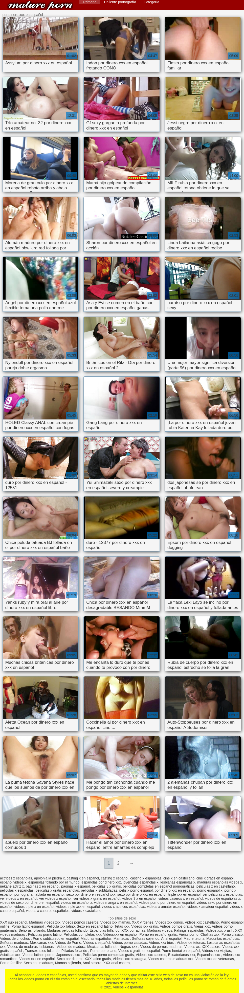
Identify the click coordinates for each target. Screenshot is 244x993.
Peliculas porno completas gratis (108, 955)
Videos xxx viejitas (216, 951)
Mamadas (122, 938)
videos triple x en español (34, 907)
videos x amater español (166, 907)
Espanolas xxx (209, 955)
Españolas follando (104, 930)
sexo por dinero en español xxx (90, 894)
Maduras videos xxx (44, 922)
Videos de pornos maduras (161, 947)
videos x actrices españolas (123, 907)
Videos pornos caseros (80, 922)
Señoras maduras (14, 943)
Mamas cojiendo (68, 963)
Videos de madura (71, 947)
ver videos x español (55, 898)
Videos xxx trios (162, 943)
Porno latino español (28, 926)
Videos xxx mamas (115, 922)
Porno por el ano (103, 951)
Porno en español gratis (158, 934)
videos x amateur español (207, 907)
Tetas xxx (122, 926)
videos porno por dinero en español (167, 902)
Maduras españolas (96, 938)
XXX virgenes (142, 922)
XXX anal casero (116, 963)
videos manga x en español (115, 902)
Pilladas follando (74, 951)
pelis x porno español (136, 890)
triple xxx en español (184, 894)
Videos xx (191, 947)
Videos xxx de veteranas (214, 959)
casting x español (114, 878)
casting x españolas (145, 878)
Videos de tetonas (191, 943)
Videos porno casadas (129, 943)
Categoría (151, 2)
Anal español (171, 938)
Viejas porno (188, 934)
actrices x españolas (16, 878)
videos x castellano (86, 911)
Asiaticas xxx (10, 955)
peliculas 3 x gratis (106, 886)
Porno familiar (11, 963)
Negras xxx (129, 947)
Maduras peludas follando (67, 930)
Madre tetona (194, 938)
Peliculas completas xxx (82, 934)
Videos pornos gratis (176, 926)
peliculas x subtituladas (99, 890)
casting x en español (83, 878)
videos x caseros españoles (48, 911)
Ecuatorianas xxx (181, 955)
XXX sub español (13, 922)
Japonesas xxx (68, 955)
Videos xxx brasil (219, 930)
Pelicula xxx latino (61, 926)
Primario (89, 2)
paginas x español (75, 886)
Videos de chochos (15, 938)
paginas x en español (42, 886)
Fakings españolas (189, 930)
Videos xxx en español (37, 959)
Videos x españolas (40, 5)
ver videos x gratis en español (96, 898)
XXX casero (211, 947)
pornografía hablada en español (39, 894)
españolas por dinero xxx (101, 882)
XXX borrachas (133, 930)
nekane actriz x (12, 886)
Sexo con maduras (38, 963)
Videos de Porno (68, 943)
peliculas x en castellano (215, 886)
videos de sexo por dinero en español (29, 902)
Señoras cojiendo (145, 938)
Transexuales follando (42, 951)
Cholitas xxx (210, 934)
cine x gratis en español (215, 878)
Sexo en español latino (95, 926)
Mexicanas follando (102, 947)
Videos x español (96, 943)
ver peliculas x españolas (222, 894)
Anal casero (92, 963)
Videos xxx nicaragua (129, 959)
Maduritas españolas (222, 938)
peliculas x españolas (17, 890)
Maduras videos (159, 930)
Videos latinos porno (39, 955)
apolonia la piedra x (49, 878)
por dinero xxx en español (175, 890)
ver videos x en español (18, 898)
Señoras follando (31, 930)
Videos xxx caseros (151, 955)
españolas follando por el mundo (53, 882)
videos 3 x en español (139, 898)
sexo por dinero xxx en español (141, 894)
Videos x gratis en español (139, 951)
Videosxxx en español (120, 934)
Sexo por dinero (70, 959)
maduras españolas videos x (219, 882)
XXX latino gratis (97, 959)
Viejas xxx (202, 926)
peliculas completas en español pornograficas (158, 886)
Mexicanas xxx (41, 943)
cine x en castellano (178, 878)
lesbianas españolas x (177, 882)
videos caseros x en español (181, 898)
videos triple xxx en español (78, 907)
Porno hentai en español (181, 951)
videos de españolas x (222, 898)
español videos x (13, 882)
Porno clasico (232, 934)
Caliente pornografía (120, 2)
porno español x (210, 890)
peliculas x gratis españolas (57, 890)
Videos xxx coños (169, 922)
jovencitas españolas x (141, 882)
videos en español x (76, 902)
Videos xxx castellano (202, 922)
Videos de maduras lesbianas (31, 947)
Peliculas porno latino (45, 934)
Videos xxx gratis (144, 926)
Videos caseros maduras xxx (170, 959)
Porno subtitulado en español (56, 938)
